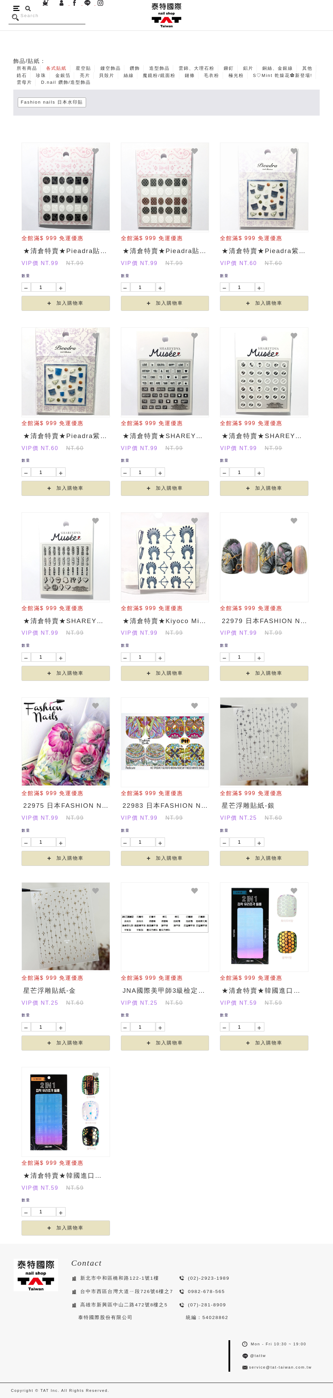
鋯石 (22, 75)
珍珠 (41, 75)
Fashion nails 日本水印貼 (52, 102)
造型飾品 (159, 68)
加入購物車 (65, 303)
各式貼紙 (56, 68)
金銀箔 (63, 75)
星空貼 (83, 68)
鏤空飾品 (110, 68)
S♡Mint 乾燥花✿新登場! (283, 75)
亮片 (85, 75)
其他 (307, 68)
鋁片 (248, 68)
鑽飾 (135, 68)
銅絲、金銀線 (277, 68)
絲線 (129, 75)
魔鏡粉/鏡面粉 (159, 75)
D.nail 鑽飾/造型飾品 (66, 82)
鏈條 (190, 75)
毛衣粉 (211, 75)
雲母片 (24, 82)
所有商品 (27, 68)
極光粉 (236, 75)
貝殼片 (106, 75)
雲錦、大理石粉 (196, 68)
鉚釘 (229, 68)
